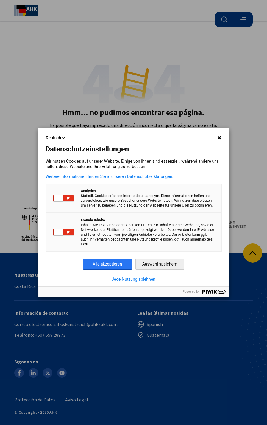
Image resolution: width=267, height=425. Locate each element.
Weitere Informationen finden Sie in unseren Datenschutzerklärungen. (110, 176)
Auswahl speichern (159, 264)
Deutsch (56, 137)
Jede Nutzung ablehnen (133, 279)
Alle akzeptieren (107, 264)
